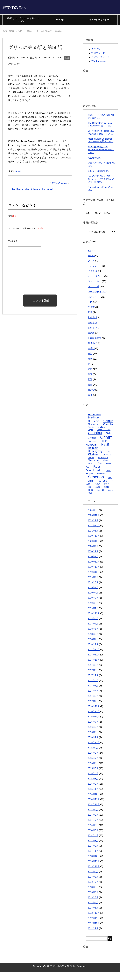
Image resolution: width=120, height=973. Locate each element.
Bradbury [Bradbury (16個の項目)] (93, 418)
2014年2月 (93, 846)
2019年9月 (93, 578)
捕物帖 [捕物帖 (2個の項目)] (106, 488)
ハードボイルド (96, 277)
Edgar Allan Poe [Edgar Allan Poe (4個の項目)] (103, 430)
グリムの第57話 (59, 184)
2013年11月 (94, 862)
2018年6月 (93, 630)
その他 (91, 256)
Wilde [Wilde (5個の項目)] (90, 482)
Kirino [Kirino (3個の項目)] (109, 452)
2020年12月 (94, 537)
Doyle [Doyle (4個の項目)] (90, 430)
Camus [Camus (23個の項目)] (108, 421)
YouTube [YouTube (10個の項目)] (102, 481)
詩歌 (90, 370)
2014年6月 (93, 826)
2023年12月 (94, 516)
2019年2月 (93, 604)
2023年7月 (93, 521)
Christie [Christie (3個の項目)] (91, 428)
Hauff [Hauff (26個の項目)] (105, 445)
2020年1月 (93, 557)
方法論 (91, 334)
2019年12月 (94, 562)
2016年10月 (94, 717)
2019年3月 (93, 599)
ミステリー (93, 297)
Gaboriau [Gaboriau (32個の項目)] (95, 433)
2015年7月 (93, 759)
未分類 (91, 349)
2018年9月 (93, 619)
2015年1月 (93, 790)
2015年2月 (93, 784)
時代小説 (92, 344)
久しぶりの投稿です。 (99, 172)
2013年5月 (93, 893)
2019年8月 (93, 583)
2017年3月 (93, 697)
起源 (90, 380)
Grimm (17, 172)
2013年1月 (93, 908)
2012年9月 (93, 929)
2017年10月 (94, 661)
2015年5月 (93, 769)
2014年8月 (93, 815)
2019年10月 (94, 573)
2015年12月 (94, 743)
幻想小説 (92, 318)
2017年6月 (93, 681)
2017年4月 (93, 691)
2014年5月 (93, 831)
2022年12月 (94, 526)
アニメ (91, 261)
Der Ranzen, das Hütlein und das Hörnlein (33, 190)
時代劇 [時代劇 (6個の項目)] (100, 491)
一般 (90, 303)
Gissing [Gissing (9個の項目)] (92, 438)
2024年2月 (93, 511)
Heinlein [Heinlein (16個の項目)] (93, 448)
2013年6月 (93, 888)
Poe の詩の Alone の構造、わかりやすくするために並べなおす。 (101, 180)
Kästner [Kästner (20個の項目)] (93, 455)
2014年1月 (93, 852)
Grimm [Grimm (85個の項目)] (106, 438)
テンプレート (94, 266)
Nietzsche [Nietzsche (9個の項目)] (93, 461)
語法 (90, 375)
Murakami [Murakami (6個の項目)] (103, 458)
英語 (90, 359)
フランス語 (93, 287)
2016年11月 (94, 712)
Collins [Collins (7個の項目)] (101, 428)
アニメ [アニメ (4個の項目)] (97, 485)
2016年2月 (93, 738)
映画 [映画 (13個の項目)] (90, 491)
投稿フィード (98, 54)
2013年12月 (94, 857)
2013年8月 (93, 877)
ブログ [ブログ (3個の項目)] (106, 485)
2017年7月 (93, 676)
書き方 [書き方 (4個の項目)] (110, 491)
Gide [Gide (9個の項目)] (108, 434)
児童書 (91, 308)
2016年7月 (93, 722)
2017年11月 (94, 655)
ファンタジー (94, 282)
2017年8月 (93, 671)
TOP (12, 32)
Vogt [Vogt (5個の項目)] (110, 478)
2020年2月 (93, 552)
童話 (67, 58)
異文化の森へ (17, 7)
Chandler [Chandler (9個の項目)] (108, 425)
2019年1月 (93, 609)
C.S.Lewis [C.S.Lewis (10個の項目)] (93, 422)
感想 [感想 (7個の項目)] (97, 487)
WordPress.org (98, 62)
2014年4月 (93, 836)
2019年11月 (94, 568)
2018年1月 (93, 645)
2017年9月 (93, 666)
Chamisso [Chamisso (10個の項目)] (93, 425)
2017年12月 (94, 650)
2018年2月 (93, 640)
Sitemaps (60, 20)
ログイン (95, 50)
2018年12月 (94, 614)
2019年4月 (93, 593)
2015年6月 (93, 764)
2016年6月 (93, 728)
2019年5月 (93, 588)
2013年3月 (93, 898)
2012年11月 (94, 919)
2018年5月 (93, 635)
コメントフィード (100, 58)
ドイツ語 (92, 272)
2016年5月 (93, 733)
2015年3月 (93, 779)
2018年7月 (93, 624)
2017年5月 (93, 686)
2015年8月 (93, 753)
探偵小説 (92, 328)
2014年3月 (93, 841)
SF (89, 251)
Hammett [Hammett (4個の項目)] (92, 442)
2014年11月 (94, 800)
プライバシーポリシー (98, 20)
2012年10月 (94, 924)
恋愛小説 (92, 323)
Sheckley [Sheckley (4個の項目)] (101, 474)
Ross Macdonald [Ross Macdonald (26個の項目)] (94, 469)
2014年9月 (93, 810)
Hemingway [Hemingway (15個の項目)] (95, 451)
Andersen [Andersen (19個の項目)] (94, 415)
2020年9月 (93, 547)
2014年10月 (94, 805)
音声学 (91, 390)
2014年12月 (94, 795)
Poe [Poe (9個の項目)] (100, 464)
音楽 (90, 396)
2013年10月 (94, 867)
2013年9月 (93, 872)
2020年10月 (94, 542)
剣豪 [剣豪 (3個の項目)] (89, 488)
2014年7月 (93, 821)
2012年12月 (94, 914)
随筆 (90, 385)
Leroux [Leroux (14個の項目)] (106, 455)
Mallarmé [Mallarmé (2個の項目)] (91, 458)
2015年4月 (93, 774)
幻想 (90, 313)
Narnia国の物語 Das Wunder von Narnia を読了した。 (101, 150)
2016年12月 (94, 707)
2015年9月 (93, 748)
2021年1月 (93, 531)
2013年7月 (93, 883)
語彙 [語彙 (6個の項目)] (90, 494)
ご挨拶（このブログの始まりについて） (22, 20)
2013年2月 (93, 903)
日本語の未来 (94, 339)
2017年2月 (93, 702)
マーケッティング (97, 292)
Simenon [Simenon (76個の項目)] (96, 478)
